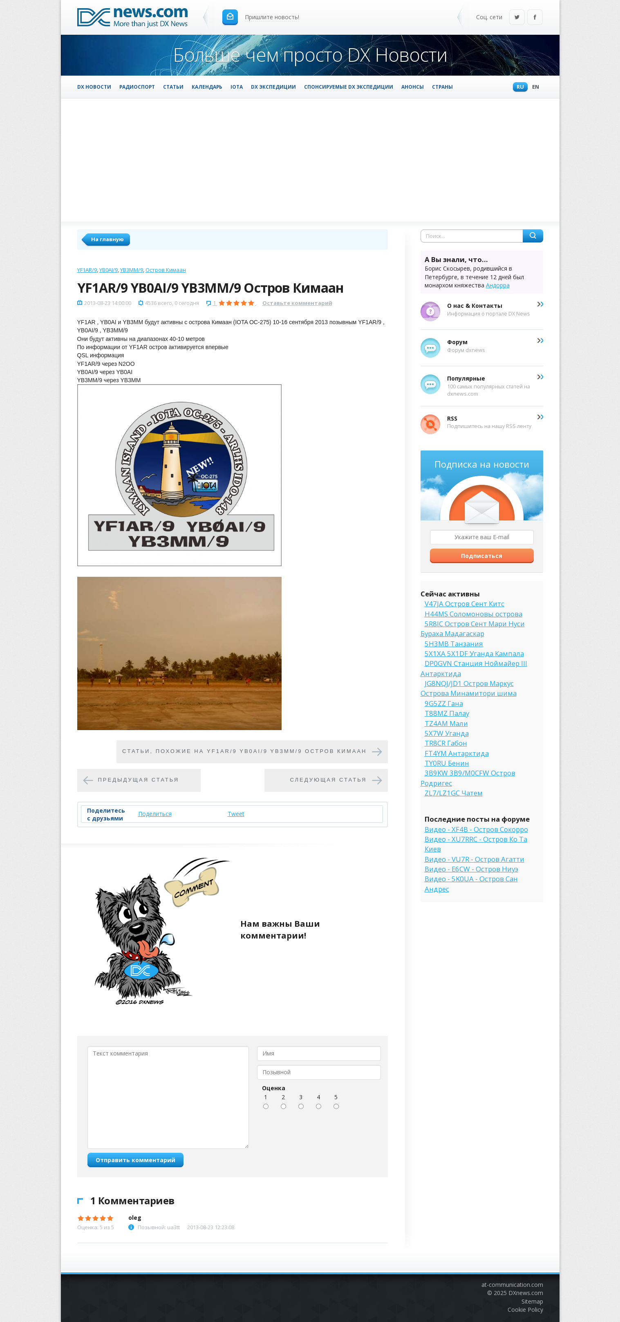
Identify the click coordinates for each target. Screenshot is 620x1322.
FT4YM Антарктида (457, 753)
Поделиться (155, 814)
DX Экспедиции (273, 86)
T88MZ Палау (447, 713)
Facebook (535, 17)
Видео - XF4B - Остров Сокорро (476, 829)
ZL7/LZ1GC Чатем (454, 793)
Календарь (207, 86)
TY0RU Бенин (447, 763)
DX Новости (94, 86)
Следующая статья (328, 780)
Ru (518, 87)
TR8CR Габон (446, 743)
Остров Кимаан (165, 269)
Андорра (498, 285)
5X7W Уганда (447, 733)
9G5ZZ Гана (444, 703)
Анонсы (412, 86)
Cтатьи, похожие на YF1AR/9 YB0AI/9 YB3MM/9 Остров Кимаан (244, 751)
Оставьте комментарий (297, 303)
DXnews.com (525, 1293)
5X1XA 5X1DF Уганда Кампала (474, 653)
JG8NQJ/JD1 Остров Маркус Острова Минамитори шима (469, 688)
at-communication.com (512, 1284)
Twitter (517, 17)
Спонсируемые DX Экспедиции (348, 86)
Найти (533, 235)
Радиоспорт (137, 86)
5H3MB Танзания (454, 643)
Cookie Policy (525, 1309)
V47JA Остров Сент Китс (464, 603)
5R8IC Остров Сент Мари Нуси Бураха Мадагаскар (473, 628)
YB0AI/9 (108, 269)
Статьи (173, 86)
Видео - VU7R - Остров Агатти (474, 859)
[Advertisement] (310, 160)
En (533, 87)
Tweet (236, 814)
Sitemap (532, 1301)
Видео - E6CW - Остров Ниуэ (471, 869)
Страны (442, 86)
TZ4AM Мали (446, 723)
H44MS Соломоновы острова (473, 613)
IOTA (237, 86)
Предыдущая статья (138, 780)
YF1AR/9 (87, 269)
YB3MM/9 (131, 269)
